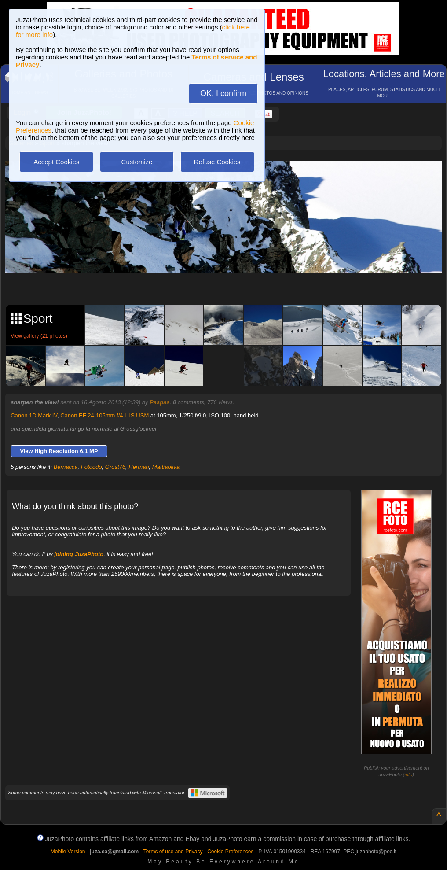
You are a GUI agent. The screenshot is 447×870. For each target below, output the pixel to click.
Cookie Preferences (230, 851)
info (409, 774)
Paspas (160, 402)
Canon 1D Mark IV (34, 415)
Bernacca (66, 467)
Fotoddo (91, 467)
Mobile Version (68, 851)
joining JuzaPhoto (78, 554)
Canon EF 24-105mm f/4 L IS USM (104, 415)
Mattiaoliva (166, 467)
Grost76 (115, 467)
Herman (138, 467)
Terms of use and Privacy (173, 851)
